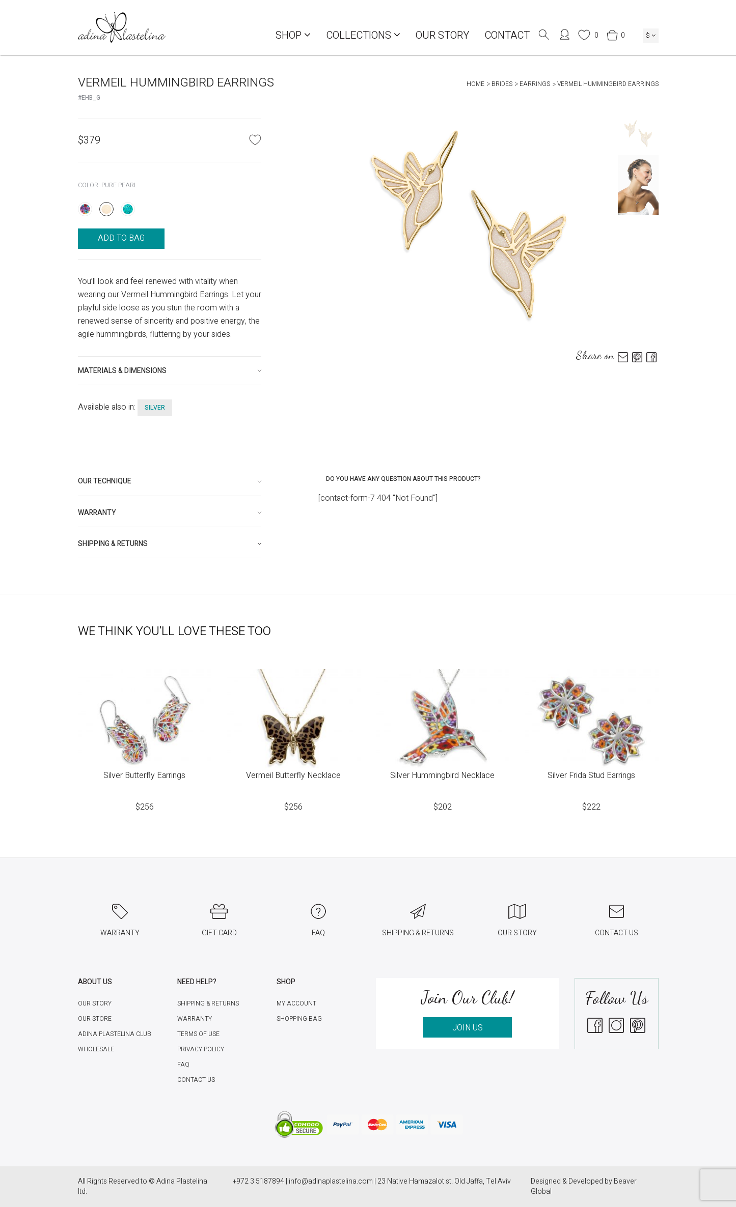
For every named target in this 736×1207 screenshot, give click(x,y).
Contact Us (196, 1079)
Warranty (194, 1018)
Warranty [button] (97, 512)
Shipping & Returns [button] (113, 543)
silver (155, 407)
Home (475, 84)
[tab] (169, 371)
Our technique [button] (104, 481)
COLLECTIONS (363, 35)
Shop (293, 35)
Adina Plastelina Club (114, 1034)
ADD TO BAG (121, 238)
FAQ (183, 1064)
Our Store (95, 1018)
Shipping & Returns (208, 1003)
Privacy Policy (200, 1049)
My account (296, 1003)
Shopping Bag (299, 1018)
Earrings (535, 84)
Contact (507, 35)
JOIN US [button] (467, 1028)
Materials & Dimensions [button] (122, 370)
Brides (502, 84)
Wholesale (96, 1049)
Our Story (442, 35)
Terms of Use (198, 1034)
